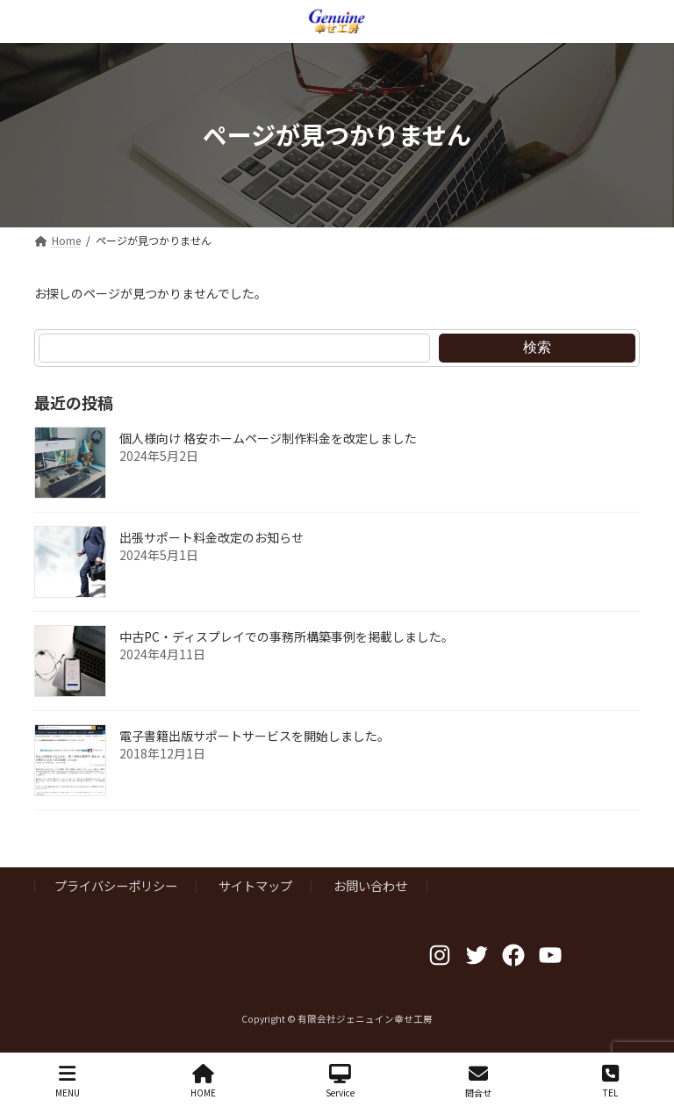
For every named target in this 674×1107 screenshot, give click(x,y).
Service (340, 1081)
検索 (537, 347)
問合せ (478, 1081)
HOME (203, 1081)
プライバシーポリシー (115, 885)
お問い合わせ (370, 885)
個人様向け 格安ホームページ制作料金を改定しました (268, 438)
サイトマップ (255, 885)
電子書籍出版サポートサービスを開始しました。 (254, 735)
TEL (610, 1081)
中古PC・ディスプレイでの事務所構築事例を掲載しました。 (286, 636)
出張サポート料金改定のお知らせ (211, 537)
